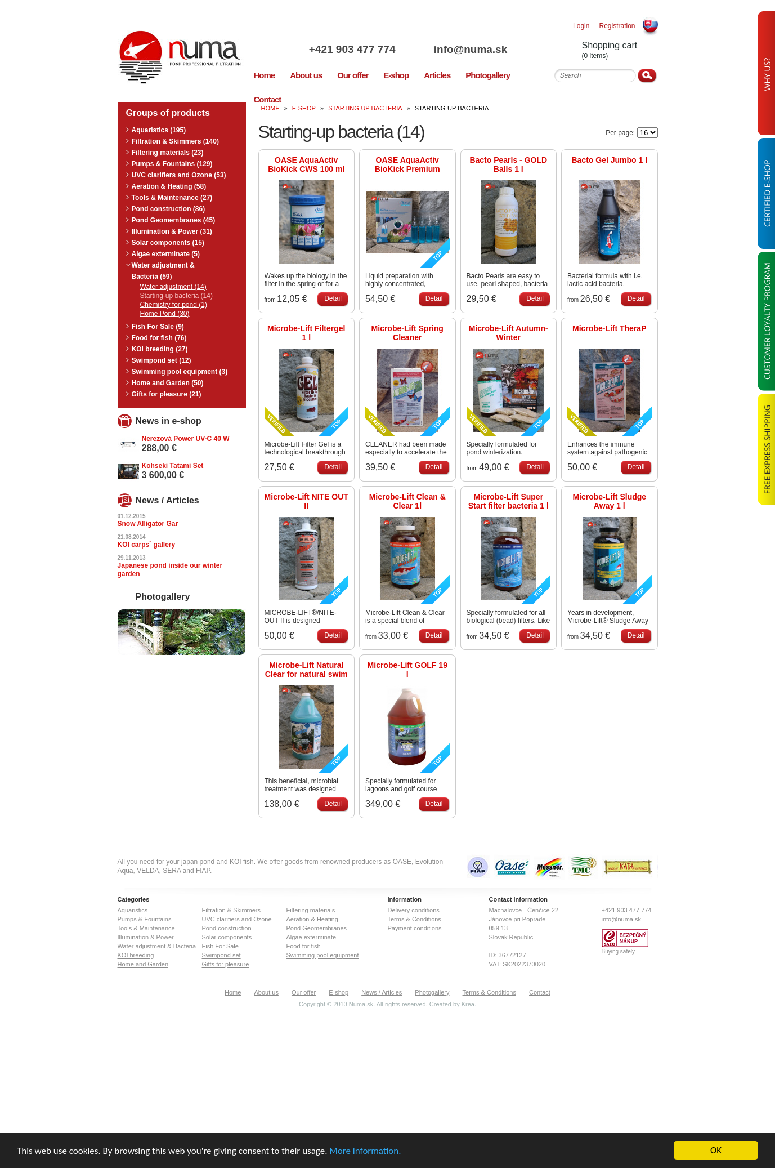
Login (581, 26)
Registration (617, 26)
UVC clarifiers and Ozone (237, 919)
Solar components (227, 937)
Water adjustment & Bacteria (157, 946)
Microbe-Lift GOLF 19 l (407, 670)
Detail (333, 298)
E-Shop (304, 108)
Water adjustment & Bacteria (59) (163, 270)
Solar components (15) (168, 243)
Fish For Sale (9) (158, 327)
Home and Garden (143, 964)
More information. (365, 1151)
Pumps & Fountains (145, 919)
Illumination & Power (146, 937)
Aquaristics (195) (159, 130)
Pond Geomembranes (316, 928)
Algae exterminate (311, 937)
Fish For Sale (220, 946)
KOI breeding (136, 955)
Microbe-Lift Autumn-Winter (508, 333)
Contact (539, 992)
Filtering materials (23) (168, 153)
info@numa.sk (470, 49)
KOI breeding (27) (160, 349)
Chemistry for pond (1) (173, 305)
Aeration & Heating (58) (169, 186)
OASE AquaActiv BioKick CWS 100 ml (306, 164)
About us (266, 992)
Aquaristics (133, 910)
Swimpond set (221, 955)
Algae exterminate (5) (166, 254)
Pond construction (227, 928)
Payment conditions (415, 928)
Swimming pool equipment (322, 955)
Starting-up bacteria (365, 108)
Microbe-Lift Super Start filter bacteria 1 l (508, 501)
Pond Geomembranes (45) (174, 220)
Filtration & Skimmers (231, 910)
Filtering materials (310, 910)
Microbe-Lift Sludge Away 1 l (609, 501)
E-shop (338, 992)
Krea (468, 1004)
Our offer (304, 992)
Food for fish (303, 946)
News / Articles (381, 992)
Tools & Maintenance (146, 928)
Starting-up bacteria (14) (176, 296)
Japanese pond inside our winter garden (170, 569)
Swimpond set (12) (161, 360)
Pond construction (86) (168, 209)
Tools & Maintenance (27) (172, 198)
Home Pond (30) (165, 314)
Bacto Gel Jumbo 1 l (609, 159)
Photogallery (432, 992)
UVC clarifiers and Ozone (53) (179, 175)
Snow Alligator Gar (148, 524)
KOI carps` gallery (147, 545)
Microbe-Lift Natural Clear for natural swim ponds (306, 670)
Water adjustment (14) (173, 287)
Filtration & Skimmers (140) (175, 141)
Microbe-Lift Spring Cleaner (407, 333)
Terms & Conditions (414, 919)
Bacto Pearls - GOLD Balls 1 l (508, 164)
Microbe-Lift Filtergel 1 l (306, 333)
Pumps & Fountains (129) (172, 164)
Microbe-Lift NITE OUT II (306, 501)
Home (233, 992)
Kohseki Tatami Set (173, 466)
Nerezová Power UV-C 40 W (186, 439)
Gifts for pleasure (225, 964)
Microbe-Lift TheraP (609, 328)
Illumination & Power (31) (172, 231)
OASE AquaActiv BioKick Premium (407, 164)
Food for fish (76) (159, 338)
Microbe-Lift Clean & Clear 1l (407, 501)
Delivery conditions (414, 910)
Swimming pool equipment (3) (180, 372)
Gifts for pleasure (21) (166, 394)
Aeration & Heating (312, 919)
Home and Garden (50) (168, 383)
